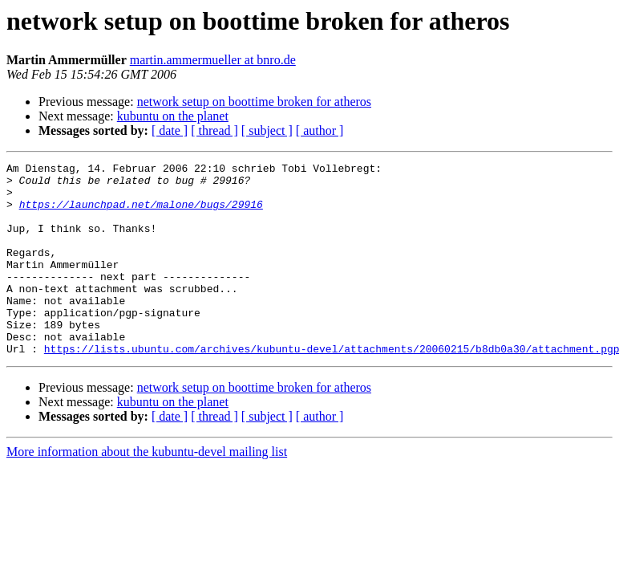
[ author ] (320, 130)
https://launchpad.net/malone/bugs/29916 (141, 213)
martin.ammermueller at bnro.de (213, 60)
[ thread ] (214, 130)
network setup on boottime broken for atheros (254, 101)
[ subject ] (267, 130)
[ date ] (170, 130)
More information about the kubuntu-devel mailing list (146, 490)
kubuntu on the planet (173, 116)
